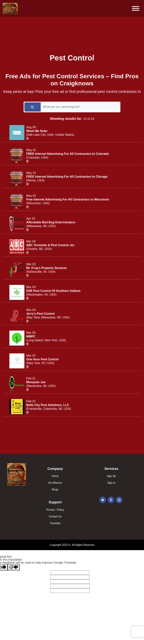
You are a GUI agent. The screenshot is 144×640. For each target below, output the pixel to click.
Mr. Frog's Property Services (46, 268)
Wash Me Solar (36, 131)
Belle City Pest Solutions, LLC (47, 405)
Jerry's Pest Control (40, 313)
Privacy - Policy (55, 509)
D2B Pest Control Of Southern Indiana (53, 290)
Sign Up (111, 476)
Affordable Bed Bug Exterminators (50, 222)
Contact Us (55, 516)
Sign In (111, 482)
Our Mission (55, 482)
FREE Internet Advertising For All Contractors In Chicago (67, 176)
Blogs (55, 489)
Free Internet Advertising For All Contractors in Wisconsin (67, 199)
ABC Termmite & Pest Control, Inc (50, 245)
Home (55, 476)
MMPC (30, 336)
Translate (55, 523)
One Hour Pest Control (42, 359)
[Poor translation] (14, 567)
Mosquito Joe (36, 382)
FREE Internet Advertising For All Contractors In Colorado (67, 153)
